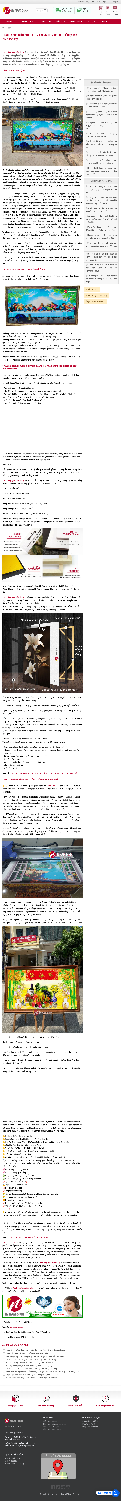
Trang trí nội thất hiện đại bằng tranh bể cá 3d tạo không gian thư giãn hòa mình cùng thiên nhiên (101, 200)
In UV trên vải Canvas (13, 1458)
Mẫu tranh (46, 21)
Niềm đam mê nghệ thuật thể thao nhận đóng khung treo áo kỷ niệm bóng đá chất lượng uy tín (44, 1372)
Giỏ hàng (100, 10)
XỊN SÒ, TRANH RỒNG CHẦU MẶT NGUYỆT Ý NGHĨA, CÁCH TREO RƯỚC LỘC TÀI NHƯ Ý (44, 773)
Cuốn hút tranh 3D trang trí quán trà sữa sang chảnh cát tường (31, 1359)
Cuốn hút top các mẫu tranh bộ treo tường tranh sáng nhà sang (31, 1368)
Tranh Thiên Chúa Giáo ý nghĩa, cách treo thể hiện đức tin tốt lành (101, 135)
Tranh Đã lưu (107, 10)
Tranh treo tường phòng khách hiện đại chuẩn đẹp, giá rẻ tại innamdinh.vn (35, 1350)
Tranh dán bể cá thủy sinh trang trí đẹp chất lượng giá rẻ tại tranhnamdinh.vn (101, 268)
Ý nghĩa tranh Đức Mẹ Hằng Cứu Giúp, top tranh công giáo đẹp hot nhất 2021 (101, 125)
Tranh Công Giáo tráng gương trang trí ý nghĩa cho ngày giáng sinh (101, 162)
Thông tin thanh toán (90, 1426)
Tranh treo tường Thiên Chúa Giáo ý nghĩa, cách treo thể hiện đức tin (101, 89)
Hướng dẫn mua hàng (90, 1421)
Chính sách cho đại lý (51, 1426)
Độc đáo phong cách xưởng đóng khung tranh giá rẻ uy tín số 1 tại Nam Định (36, 1356)
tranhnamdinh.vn (8, 1242)
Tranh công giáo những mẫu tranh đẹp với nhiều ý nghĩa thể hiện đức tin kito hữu (101, 115)
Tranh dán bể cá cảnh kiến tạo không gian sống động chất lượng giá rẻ (101, 246)
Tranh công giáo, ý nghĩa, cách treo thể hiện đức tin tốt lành (101, 105)
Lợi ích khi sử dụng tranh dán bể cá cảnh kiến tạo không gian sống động (101, 236)
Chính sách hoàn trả (50, 1421)
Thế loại (59, 21)
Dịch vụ (105, 2)
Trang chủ (9, 21)
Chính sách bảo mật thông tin (54, 1424)
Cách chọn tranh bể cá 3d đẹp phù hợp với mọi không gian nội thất (101, 210)
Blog (102, 21)
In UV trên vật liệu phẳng (14, 1463)
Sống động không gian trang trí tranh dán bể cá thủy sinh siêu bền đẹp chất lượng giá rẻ (101, 257)
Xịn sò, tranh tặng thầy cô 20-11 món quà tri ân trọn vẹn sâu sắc (31, 1378)
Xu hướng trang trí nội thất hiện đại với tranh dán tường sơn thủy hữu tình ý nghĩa (101, 279)
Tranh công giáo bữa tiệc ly (96, 295)
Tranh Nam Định (53, 786)
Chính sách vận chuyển (52, 1429)
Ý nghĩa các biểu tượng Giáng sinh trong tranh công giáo (101, 97)
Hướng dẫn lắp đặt (89, 1424)
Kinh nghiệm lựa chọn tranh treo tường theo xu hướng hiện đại (31, 1365)
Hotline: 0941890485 (13, 1426)
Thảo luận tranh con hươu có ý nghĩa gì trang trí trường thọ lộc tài (32, 1375)
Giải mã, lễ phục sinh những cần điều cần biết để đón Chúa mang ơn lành (101, 144)
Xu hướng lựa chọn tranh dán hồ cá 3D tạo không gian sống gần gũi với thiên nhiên (101, 219)
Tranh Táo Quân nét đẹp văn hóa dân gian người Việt (27, 1353)
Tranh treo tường (83, 2)
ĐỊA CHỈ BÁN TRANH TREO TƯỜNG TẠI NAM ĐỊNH (30, 1237)
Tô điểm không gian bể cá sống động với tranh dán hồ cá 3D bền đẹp (101, 228)
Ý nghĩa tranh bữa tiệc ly (95, 301)
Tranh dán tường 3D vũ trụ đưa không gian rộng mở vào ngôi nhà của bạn (101, 189)
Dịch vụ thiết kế (11, 1461)
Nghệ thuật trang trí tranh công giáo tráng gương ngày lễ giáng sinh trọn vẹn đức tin (101, 171)
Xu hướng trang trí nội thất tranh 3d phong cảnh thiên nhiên (30, 1362)
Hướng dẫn (115, 2)
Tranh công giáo (92, 289)
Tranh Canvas (96, 2)
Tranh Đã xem (115, 10)
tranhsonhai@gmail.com (14, 1432)
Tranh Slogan (76, 21)
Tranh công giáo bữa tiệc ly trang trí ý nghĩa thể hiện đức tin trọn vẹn (101, 154)
